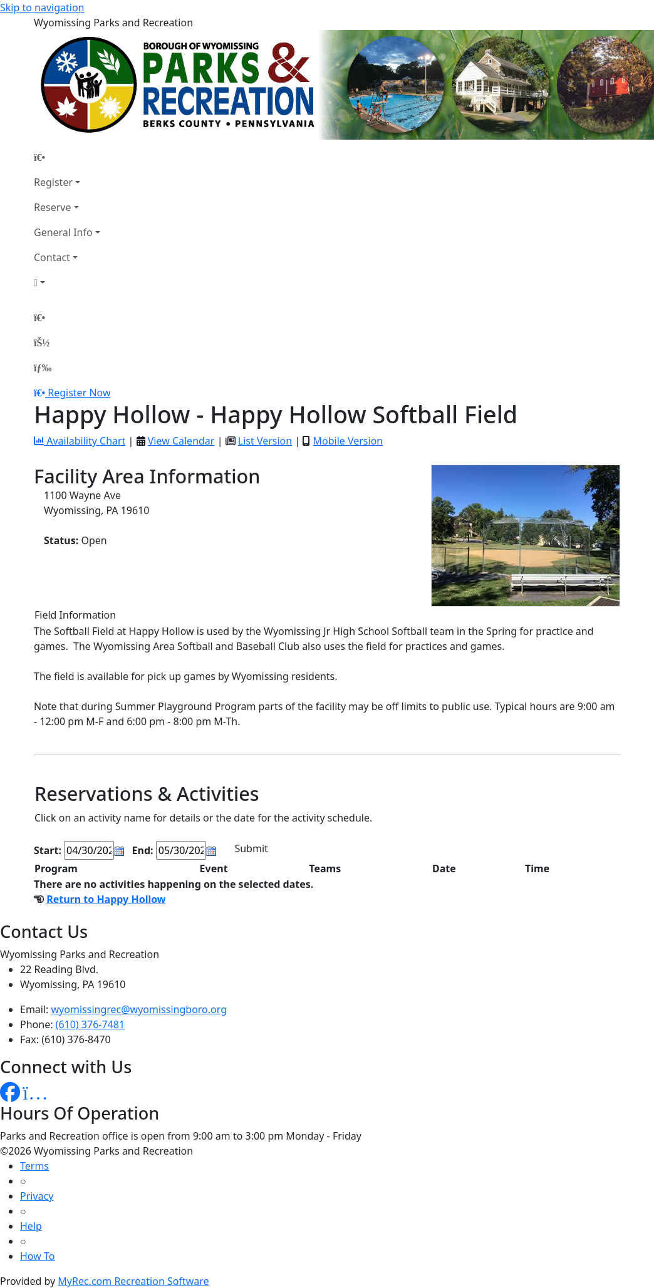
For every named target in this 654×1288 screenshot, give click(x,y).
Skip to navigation (42, 7)
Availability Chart (79, 441)
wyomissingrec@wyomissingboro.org (139, 1009)
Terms (34, 1166)
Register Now (79, 392)
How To (37, 1256)
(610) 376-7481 (90, 1024)
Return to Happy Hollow (105, 899)
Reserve (52, 207)
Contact (52, 257)
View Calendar (181, 441)
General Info (63, 232)
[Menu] (42, 367)
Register (53, 182)
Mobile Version (348, 441)
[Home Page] (67, 157)
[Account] (67, 282)
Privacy (36, 1196)
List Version (265, 441)
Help (31, 1226)
